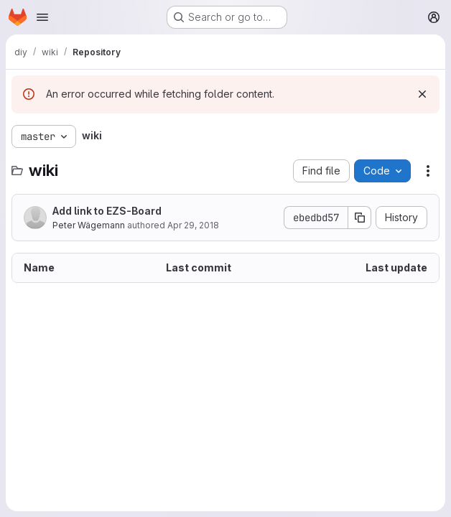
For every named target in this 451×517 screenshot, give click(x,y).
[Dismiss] (422, 94)
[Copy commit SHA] (359, 217)
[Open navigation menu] (42, 17)
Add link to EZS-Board (107, 211)
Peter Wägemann (88, 225)
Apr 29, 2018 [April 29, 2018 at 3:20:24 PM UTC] (193, 225)
